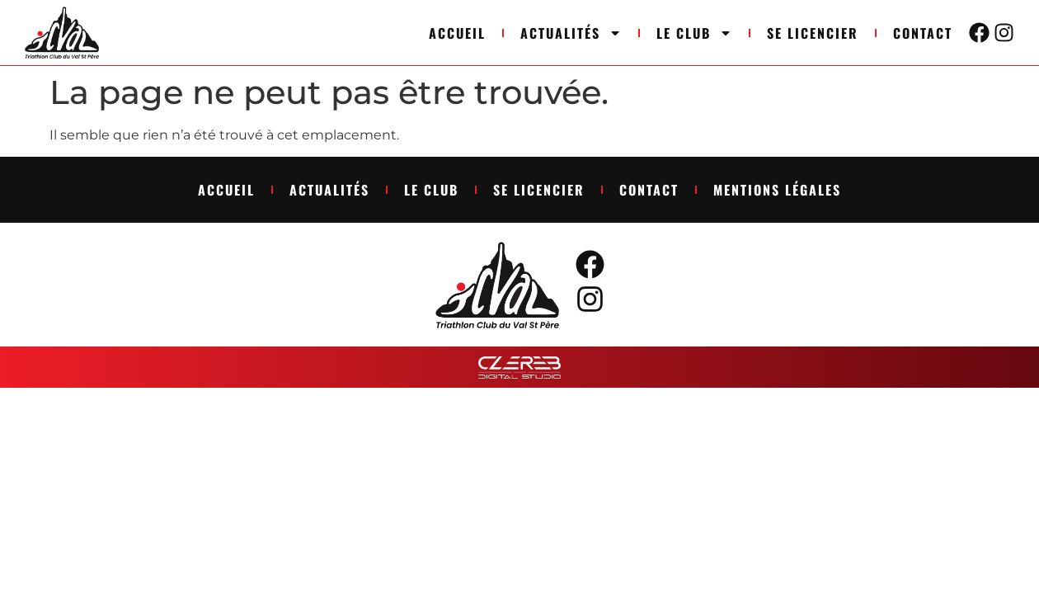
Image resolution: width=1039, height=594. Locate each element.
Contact (922, 33)
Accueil (457, 33)
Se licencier (812, 33)
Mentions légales (777, 190)
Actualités (571, 33)
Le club (694, 33)
